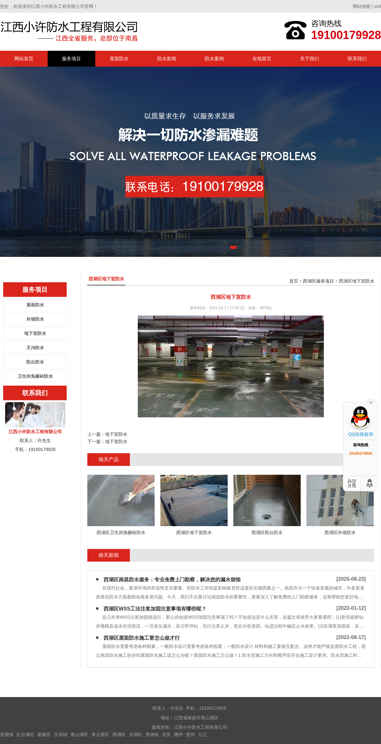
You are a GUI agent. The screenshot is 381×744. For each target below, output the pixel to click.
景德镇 (152, 734)
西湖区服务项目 (318, 281)
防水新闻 (166, 58)
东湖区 (135, 734)
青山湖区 (79, 734)
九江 (202, 734)
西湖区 (119, 734)
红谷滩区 (25, 734)
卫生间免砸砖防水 (35, 376)
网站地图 (362, 6)
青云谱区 (100, 734)
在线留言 (261, 58)
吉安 (166, 734)
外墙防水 (35, 319)
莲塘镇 (6, 734)
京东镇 (60, 734)
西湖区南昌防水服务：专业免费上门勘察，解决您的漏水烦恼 (172, 579)
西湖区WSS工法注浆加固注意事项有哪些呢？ (155, 608)
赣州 (178, 734)
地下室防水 (35, 333)
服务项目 (71, 58)
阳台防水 (35, 361)
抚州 (190, 734)
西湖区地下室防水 (356, 281)
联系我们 (357, 58)
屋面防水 (119, 58)
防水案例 (214, 58)
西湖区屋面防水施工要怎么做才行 (142, 638)
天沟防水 (35, 347)
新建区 (44, 734)
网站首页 (23, 58)
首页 (293, 281)
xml (377, 6)
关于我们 (309, 58)
